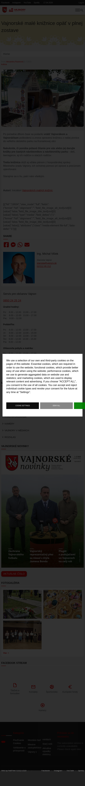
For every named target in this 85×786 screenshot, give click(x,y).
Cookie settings (22, 405)
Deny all (56, 405)
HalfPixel (12, 775)
